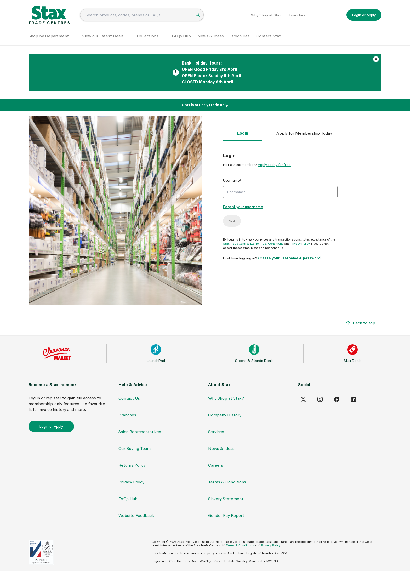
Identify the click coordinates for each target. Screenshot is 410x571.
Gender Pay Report (226, 515)
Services (216, 431)
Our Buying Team (134, 448)
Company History (224, 415)
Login (242, 133)
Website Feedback (136, 515)
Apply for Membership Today (304, 133)
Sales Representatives (139, 431)
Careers (215, 465)
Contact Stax (268, 35)
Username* (232, 180)
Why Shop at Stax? (226, 398)
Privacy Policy (131, 481)
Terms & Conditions (227, 481)
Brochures (240, 35)
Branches (297, 15)
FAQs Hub (181, 35)
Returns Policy (132, 465)
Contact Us (129, 398)
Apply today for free (274, 164)
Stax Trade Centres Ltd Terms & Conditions (253, 243)
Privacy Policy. (300, 243)
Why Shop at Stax (266, 15)
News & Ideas (210, 35)
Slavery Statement (225, 498)
